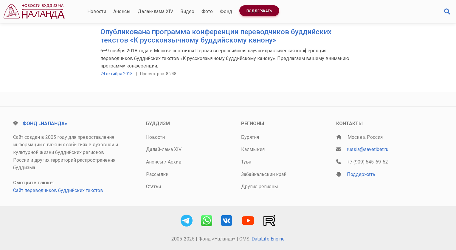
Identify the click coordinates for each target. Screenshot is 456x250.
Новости (96, 11)
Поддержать (259, 11)
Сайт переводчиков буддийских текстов (58, 190)
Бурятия (250, 137)
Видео (187, 11)
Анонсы (122, 11)
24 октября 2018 (116, 73)
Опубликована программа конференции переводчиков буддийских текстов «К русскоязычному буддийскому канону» (215, 36)
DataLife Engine (268, 239)
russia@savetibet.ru (367, 149)
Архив (175, 162)
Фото (207, 11)
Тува (246, 162)
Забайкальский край (263, 174)
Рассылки (157, 174)
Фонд (226, 11)
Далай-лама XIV (155, 11)
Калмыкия (253, 149)
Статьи (153, 186)
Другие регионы (259, 186)
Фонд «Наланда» (45, 123)
